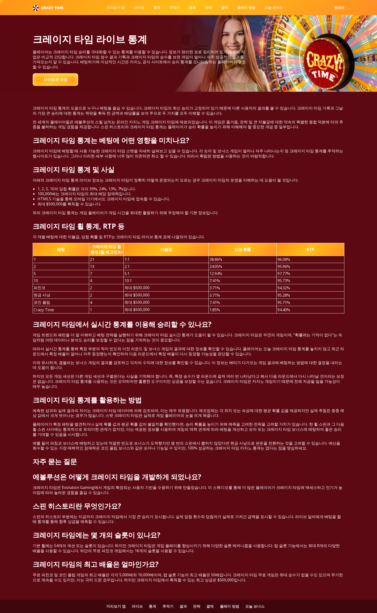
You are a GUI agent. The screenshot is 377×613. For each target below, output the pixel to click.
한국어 (339, 8)
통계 (156, 7)
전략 (208, 7)
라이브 (139, 7)
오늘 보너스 (273, 7)
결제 (224, 7)
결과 (192, 7)
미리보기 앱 (116, 7)
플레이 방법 (246, 7)
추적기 (175, 7)
